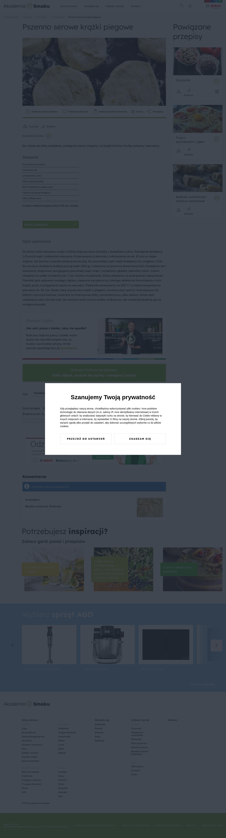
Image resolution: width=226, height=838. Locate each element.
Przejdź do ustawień (86, 438)
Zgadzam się (140, 438)
